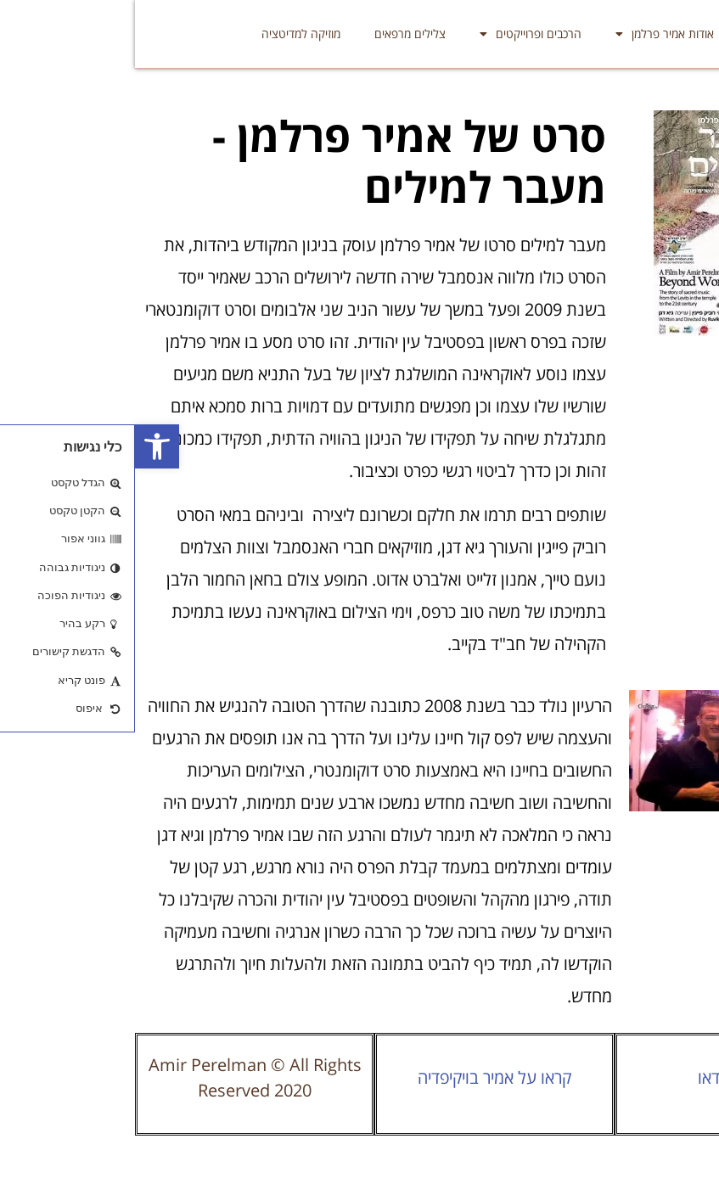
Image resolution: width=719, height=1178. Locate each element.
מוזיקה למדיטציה (165, 33)
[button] (22, 446)
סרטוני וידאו (599, 1077)
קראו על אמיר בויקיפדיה (359, 1077)
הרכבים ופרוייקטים (396, 34)
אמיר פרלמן (639, 33)
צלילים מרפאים (275, 33)
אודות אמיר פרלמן (529, 34)
